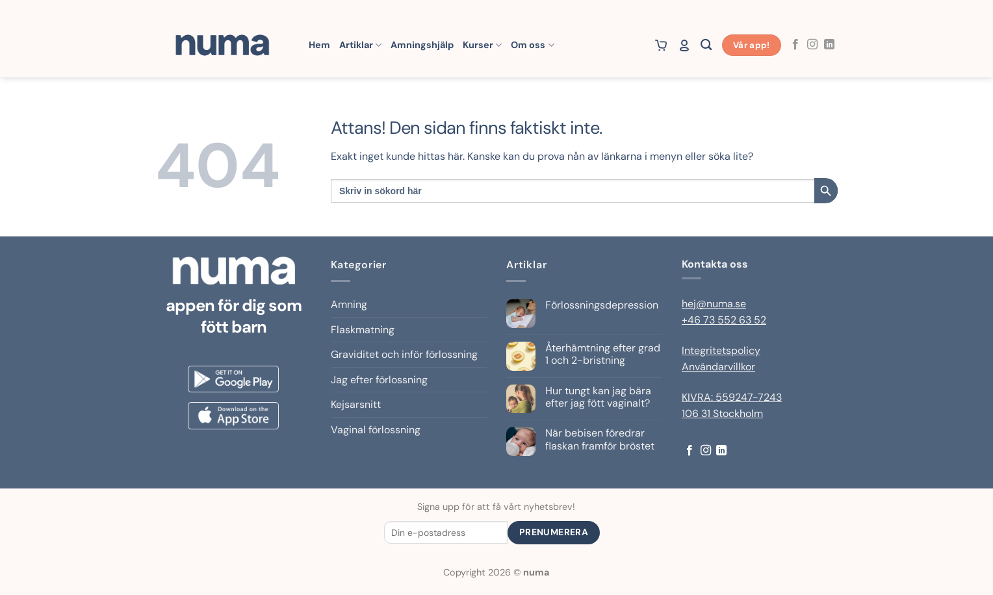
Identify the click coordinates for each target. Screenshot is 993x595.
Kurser (482, 45)
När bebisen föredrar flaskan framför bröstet (599, 439)
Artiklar (360, 45)
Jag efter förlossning (379, 379)
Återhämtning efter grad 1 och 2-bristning (602, 354)
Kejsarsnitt (356, 404)
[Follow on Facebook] (795, 45)
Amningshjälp (422, 45)
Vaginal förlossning (375, 430)
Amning (349, 304)
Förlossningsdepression (601, 305)
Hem (319, 45)
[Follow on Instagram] (812, 45)
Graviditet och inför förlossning (404, 354)
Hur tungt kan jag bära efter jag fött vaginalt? (598, 397)
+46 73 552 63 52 (724, 320)
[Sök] (706, 45)
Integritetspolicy (721, 350)
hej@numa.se (714, 303)
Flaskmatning (362, 329)
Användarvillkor (718, 366)
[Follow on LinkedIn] (829, 45)
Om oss (532, 45)
